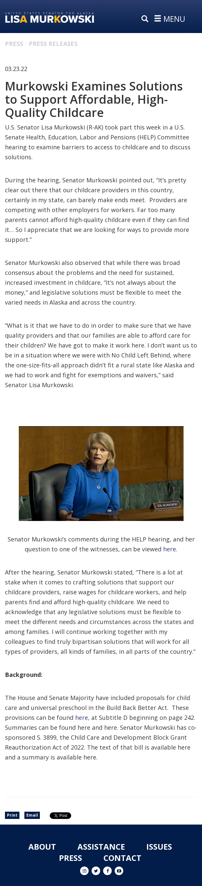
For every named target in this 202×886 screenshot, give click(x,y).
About (42, 846)
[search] (146, 19)
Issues (159, 846)
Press (14, 44)
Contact (122, 857)
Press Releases (53, 44)
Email (32, 815)
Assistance (101, 846)
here (169, 549)
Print (12, 815)
